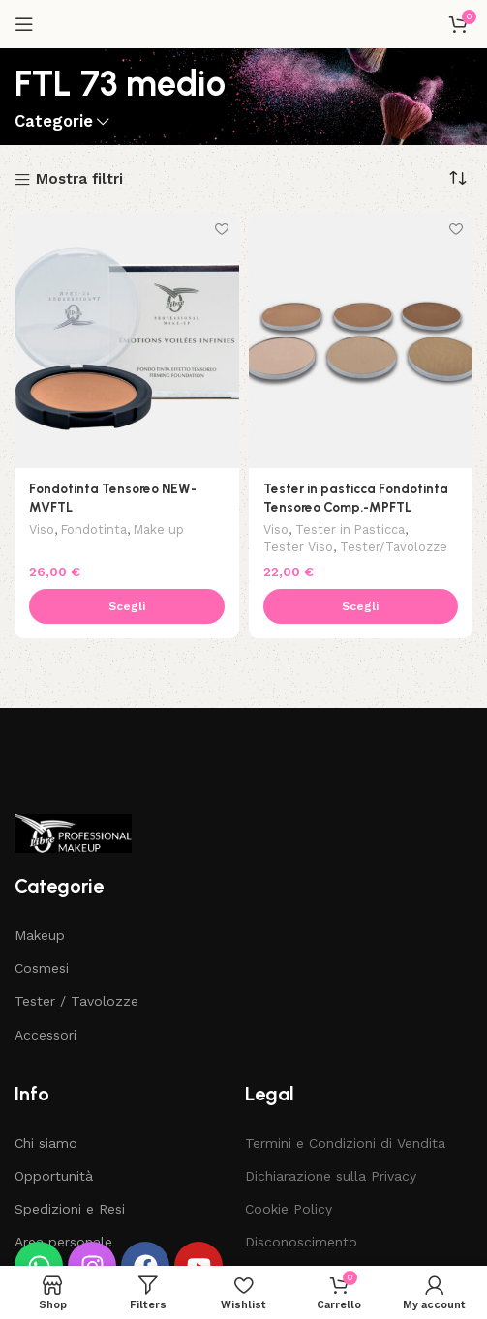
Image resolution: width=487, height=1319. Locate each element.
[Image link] (73, 832)
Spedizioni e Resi (70, 1208)
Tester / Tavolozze (76, 1001)
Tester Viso (298, 547)
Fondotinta (94, 529)
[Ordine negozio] (457, 178)
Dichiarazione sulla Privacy (330, 1176)
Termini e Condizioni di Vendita (345, 1143)
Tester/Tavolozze (393, 547)
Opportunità (54, 1176)
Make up (159, 529)
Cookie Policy (288, 1208)
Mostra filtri (79, 180)
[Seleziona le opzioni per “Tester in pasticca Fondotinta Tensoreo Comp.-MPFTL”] (361, 606)
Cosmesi (42, 968)
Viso (41, 529)
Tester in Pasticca (350, 529)
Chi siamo (46, 1143)
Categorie (54, 122)
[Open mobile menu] (24, 24)
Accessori (45, 1034)
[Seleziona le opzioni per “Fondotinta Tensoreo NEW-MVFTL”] (127, 606)
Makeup (40, 935)
